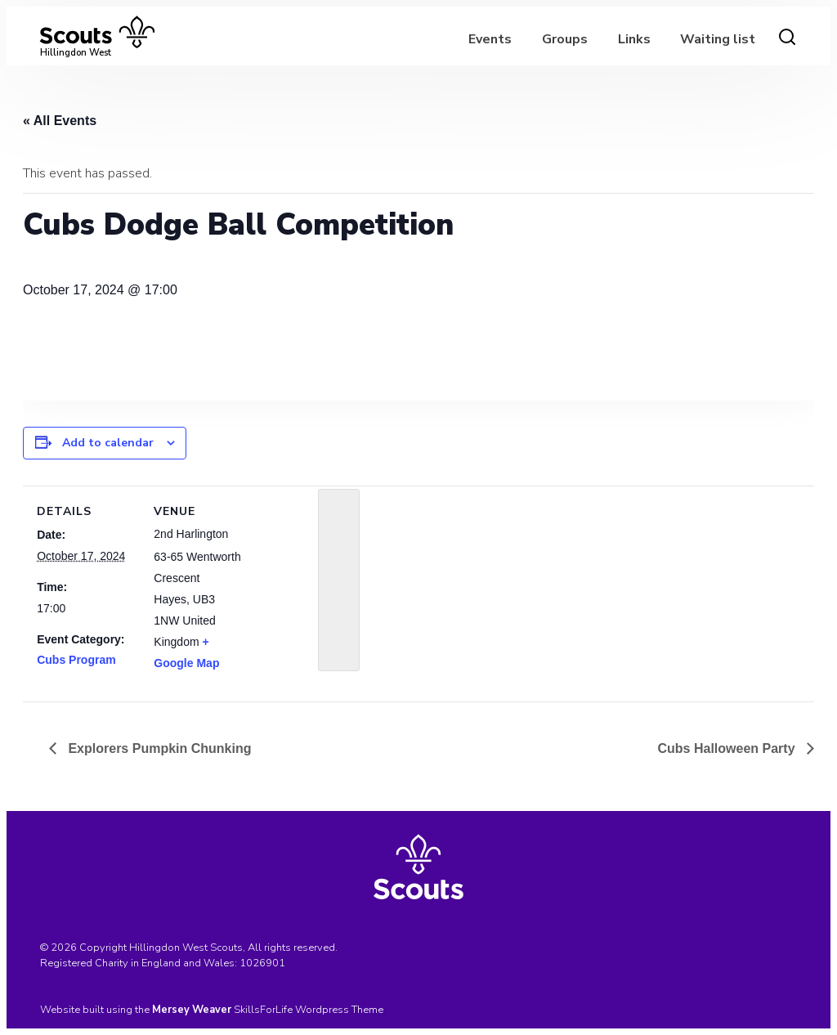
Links (634, 39)
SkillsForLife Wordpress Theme (308, 1009)
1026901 (262, 963)
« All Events (59, 121)
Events (490, 39)
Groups (565, 39)
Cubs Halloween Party (728, 748)
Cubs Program (76, 659)
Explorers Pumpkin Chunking (158, 748)
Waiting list (717, 39)
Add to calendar (108, 442)
